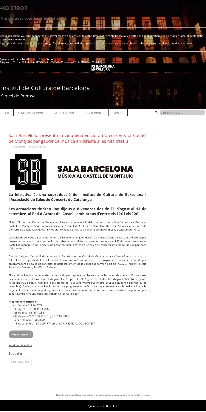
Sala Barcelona (20, 363)
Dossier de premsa (64, 113)
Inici (7, 113)
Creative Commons (120, 396)
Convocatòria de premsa (30, 113)
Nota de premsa (93, 113)
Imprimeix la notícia (20, 346)
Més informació (21, 335)
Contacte (118, 113)
